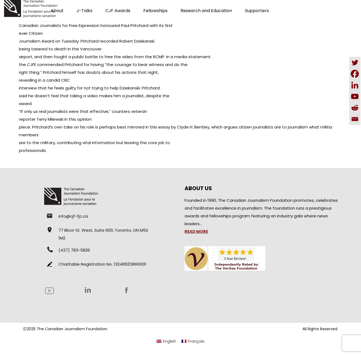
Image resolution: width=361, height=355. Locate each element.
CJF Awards (117, 11)
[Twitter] (354, 62)
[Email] (354, 119)
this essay (159, 127)
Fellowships (155, 11)
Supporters (257, 11)
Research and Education (206, 11)
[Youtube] (354, 96)
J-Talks (84, 11)
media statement (192, 57)
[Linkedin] (354, 85)
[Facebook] (354, 73)
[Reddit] (354, 107)
